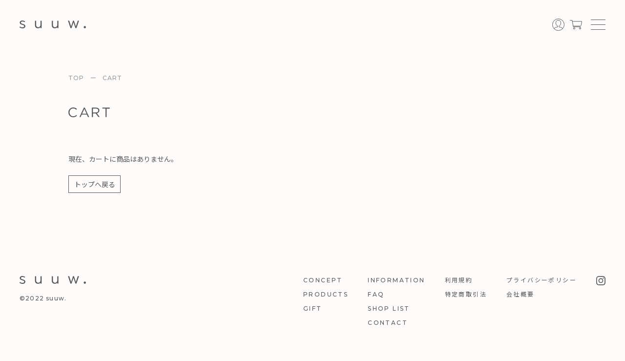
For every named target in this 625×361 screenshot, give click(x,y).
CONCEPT (323, 280)
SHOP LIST (389, 308)
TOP (76, 78)
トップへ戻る (94, 184)
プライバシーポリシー (541, 280)
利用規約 (459, 280)
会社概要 (520, 294)
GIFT (312, 308)
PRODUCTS (325, 294)
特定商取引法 (466, 294)
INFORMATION (396, 280)
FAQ (376, 294)
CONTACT (388, 322)
